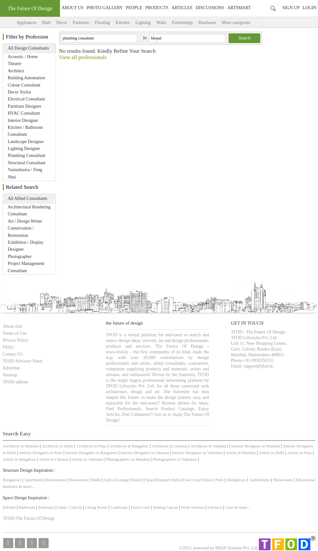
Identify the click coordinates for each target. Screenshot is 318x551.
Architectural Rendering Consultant (29, 210)
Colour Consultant (24, 85)
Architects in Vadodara (209, 446)
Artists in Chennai (54, 459)
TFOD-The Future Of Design (29, 518)
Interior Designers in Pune (41, 452)
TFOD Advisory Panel (23, 361)
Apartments (34, 479)
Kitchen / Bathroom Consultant (25, 131)
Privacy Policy (16, 340)
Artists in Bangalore (19, 459)
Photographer (20, 256)
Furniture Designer (24, 106)
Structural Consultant (26, 162)
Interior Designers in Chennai (144, 452)
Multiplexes (236, 479)
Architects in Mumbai (21, 446)
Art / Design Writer (25, 221)
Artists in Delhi (271, 452)
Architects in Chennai (169, 446)
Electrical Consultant (26, 99)
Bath (46, 22)
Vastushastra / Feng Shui (25, 173)
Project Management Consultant (26, 267)
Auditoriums (259, 479)
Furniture (81, 22)
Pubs (219, 479)
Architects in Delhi (57, 446)
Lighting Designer (24, 148)
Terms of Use (15, 333)
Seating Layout (165, 507)
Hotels (137, 479)
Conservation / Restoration (21, 231)
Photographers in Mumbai (127, 459)
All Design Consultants (28, 48)
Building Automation (26, 77)
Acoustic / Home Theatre (23, 60)
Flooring (102, 22)
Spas (150, 479)
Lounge (122, 479)
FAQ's (8, 347)
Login (309, 7)
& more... (27, 486)
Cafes (108, 479)
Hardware (207, 22)
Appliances (27, 22)
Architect (16, 71)
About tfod (12, 326)
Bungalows (12, 479)
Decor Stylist (19, 92)
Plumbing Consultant (26, 155)
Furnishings (182, 22)
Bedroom (46, 507)
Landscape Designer (26, 141)
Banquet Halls (168, 479)
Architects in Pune (91, 446)
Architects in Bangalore (129, 446)
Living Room (96, 507)
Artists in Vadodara (87, 459)
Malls (96, 479)
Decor (61, 22)
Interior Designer (23, 120)
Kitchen (122, 22)
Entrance (214, 507)
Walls (161, 22)
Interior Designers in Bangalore (91, 452)
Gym (229, 507)
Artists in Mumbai (241, 452)
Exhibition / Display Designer (26, 246)
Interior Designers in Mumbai (255, 446)
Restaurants (56, 479)
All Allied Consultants (27, 198)
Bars (208, 479)
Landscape (119, 507)
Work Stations (192, 507)
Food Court (192, 479)
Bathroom (27, 507)
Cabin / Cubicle (70, 507)
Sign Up (290, 7)
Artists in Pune (299, 452)
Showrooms (79, 479)
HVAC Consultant (24, 113)
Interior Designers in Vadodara (197, 452)
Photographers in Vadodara (175, 459)
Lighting (143, 22)
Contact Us (13, 354)
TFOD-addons (15, 382)
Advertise (11, 368)
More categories (242, 22)
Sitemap (10, 375)
